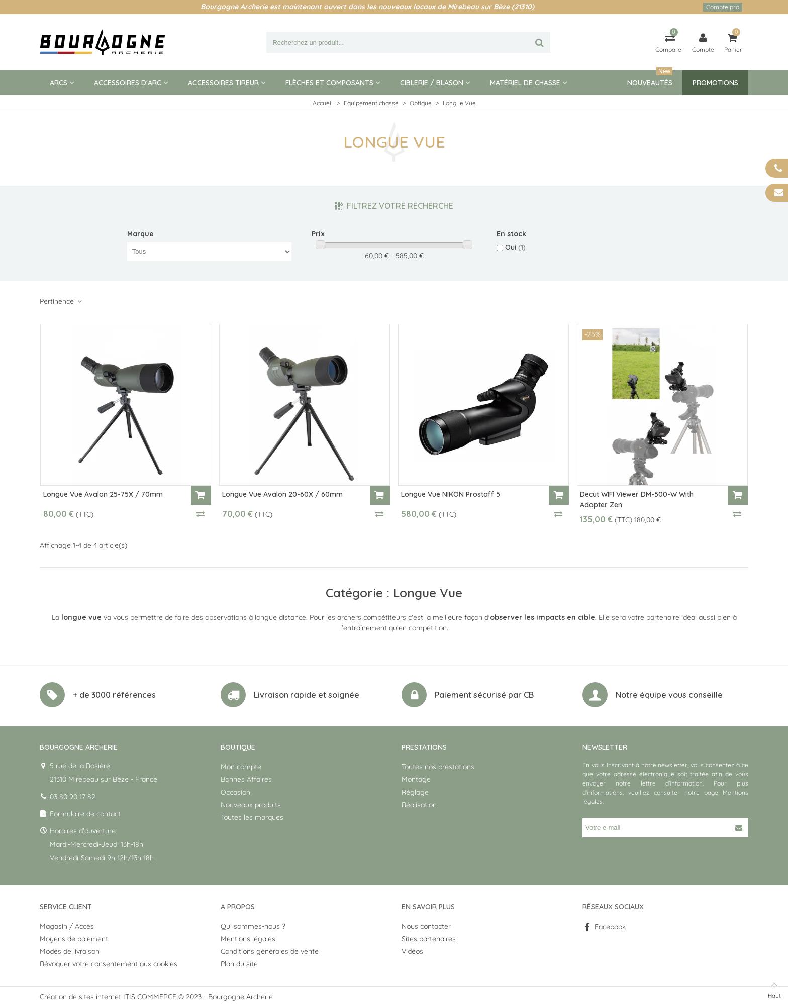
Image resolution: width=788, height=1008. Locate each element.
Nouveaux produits (251, 804)
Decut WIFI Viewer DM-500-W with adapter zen (637, 499)
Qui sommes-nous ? (253, 926)
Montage (416, 779)
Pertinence (61, 301)
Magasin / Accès (67, 926)
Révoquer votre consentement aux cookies (108, 963)
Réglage (415, 792)
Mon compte (241, 766)
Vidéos (412, 951)
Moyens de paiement (74, 938)
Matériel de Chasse (525, 82)
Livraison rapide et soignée (306, 695)
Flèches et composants (329, 82)
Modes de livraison (70, 951)
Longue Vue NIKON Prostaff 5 (450, 494)
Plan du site (239, 963)
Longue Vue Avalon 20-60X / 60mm (282, 494)
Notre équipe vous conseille (669, 695)
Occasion (235, 792)
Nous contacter (426, 926)
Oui (515, 247)
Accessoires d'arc (127, 82)
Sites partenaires (429, 938)
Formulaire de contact (85, 813)
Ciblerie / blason (431, 82)
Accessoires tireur (223, 82)
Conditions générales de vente (270, 951)
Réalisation (419, 804)
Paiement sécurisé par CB (484, 695)
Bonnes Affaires (246, 779)
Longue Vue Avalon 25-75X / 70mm (103, 494)
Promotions (715, 82)
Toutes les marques (252, 817)
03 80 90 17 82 (72, 796)
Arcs (58, 82)
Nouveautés (649, 78)
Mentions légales (248, 938)
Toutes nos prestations (438, 766)
